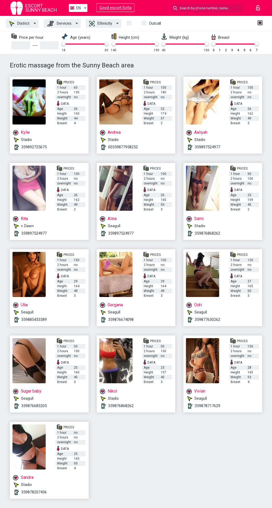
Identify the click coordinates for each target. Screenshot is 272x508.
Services (59, 23)
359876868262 (207, 233)
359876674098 (121, 319)
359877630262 (207, 319)
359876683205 (34, 405)
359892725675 (34, 147)
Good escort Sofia (115, 7)
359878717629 (207, 405)
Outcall (155, 23)
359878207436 (34, 492)
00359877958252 (123, 147)
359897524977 (207, 147)
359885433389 (34, 319)
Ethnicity (100, 23)
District (19, 23)
